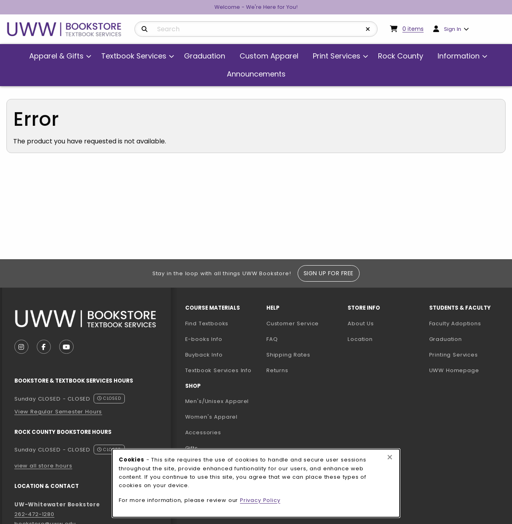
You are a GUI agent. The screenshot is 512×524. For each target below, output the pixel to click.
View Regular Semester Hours (58, 411)
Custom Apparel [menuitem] (269, 56)
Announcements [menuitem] (256, 74)
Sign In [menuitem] (452, 29)
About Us (361, 323)
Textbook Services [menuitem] (133, 56)
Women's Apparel (211, 417)
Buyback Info (204, 355)
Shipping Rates (288, 355)
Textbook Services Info (222, 370)
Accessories (203, 432)
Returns (277, 370)
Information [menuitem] (459, 56)
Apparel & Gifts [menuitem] (56, 56)
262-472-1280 (34, 514)
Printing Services (466, 355)
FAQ (272, 339)
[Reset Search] (368, 29)
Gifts (191, 448)
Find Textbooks (207, 323)
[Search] (144, 29)
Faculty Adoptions (466, 323)
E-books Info (203, 339)
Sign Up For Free (329, 273)
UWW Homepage (466, 370)
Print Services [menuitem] (336, 56)
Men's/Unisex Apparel (217, 401)
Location (360, 339)
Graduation (445, 339)
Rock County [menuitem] (400, 56)
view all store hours (43, 466)
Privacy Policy (260, 500)
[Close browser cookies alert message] (389, 457)
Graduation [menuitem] (204, 56)
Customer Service (292, 323)
